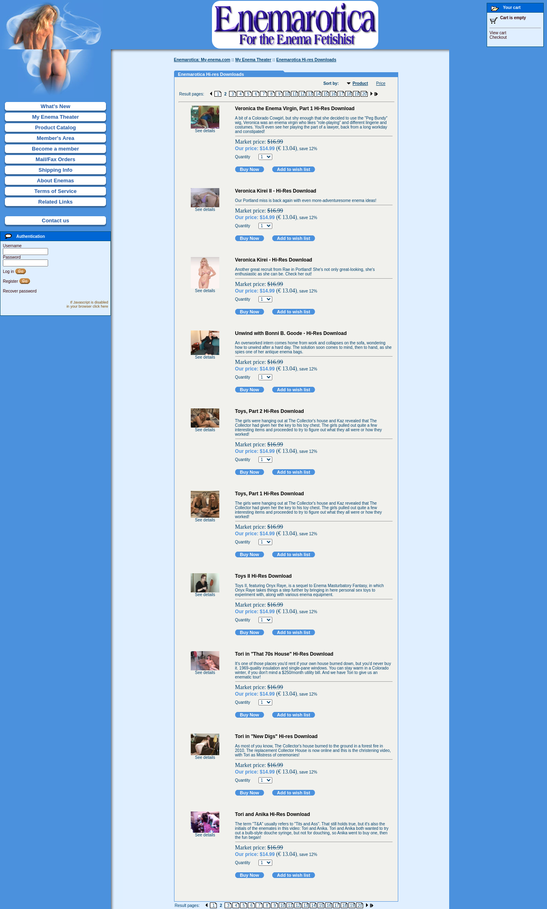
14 (317, 94)
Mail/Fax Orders (55, 159)
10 (287, 94)
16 (333, 94)
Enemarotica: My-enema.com (202, 60)
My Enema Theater (55, 117)
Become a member (55, 149)
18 (348, 94)
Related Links (55, 202)
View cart (498, 33)
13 (310, 94)
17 (341, 94)
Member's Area (55, 138)
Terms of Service (55, 191)
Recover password (20, 291)
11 (294, 94)
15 (325, 94)
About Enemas (55, 180)
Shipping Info (56, 170)
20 (364, 94)
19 (356, 94)
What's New (55, 106)
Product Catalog (55, 127)
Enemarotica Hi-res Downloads (306, 60)
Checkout (498, 37)
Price (381, 83)
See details (205, 131)
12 (302, 94)
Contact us (55, 220)
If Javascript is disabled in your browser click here (87, 304)
